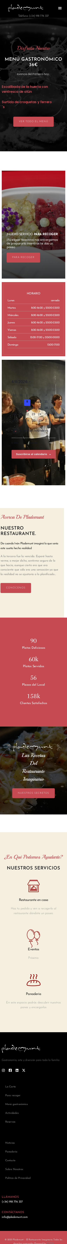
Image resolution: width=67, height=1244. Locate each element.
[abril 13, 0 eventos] (15, 409)
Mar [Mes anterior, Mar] (15, 443)
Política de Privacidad (18, 1178)
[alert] (34, 431)
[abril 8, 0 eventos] (27, 402)
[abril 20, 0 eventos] (15, 415)
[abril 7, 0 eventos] (21, 402)
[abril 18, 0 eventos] (46, 409)
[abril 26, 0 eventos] (52, 415)
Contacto (10, 1160)
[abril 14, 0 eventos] (21, 409)
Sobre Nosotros (14, 1169)
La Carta (10, 1086)
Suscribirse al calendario (31, 454)
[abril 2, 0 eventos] (33, 396)
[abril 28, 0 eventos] (21, 421)
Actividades (12, 1113)
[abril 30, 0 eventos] (33, 421)
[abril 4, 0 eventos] (46, 396)
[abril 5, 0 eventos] (52, 396)
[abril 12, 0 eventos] (52, 402)
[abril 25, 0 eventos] (46, 415)
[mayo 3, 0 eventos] (52, 421)
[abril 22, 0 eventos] (27, 415)
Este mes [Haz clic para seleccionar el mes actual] (33, 443)
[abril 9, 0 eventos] (33, 402)
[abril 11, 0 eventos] (46, 402)
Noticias (10, 1143)
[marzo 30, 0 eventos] (15, 396)
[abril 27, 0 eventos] (15, 421)
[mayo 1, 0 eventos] (40, 421)
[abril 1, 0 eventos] (27, 396)
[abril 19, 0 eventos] (52, 409)
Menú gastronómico (16, 1104)
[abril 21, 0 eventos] (21, 415)
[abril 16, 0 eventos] (33, 409)
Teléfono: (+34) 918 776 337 (33, 16)
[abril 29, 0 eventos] (27, 421)
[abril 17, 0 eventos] (40, 409)
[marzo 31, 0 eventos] (21, 396)
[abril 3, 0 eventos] (40, 396)
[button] (60, 8)
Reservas (10, 1122)
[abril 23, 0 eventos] (33, 415)
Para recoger (12, 1095)
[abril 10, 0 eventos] (40, 402)
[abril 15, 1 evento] (27, 409)
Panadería (11, 1151)
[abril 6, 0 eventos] (15, 402)
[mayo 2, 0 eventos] (46, 421)
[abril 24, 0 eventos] (40, 415)
